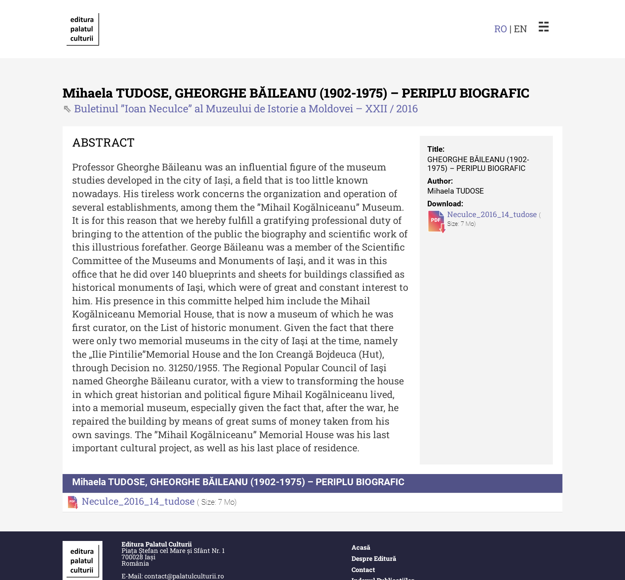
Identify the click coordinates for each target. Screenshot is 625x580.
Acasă (361, 547)
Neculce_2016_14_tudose (493, 214)
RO (500, 28)
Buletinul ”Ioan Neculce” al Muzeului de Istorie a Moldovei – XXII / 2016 (246, 108)
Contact (363, 569)
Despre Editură (374, 558)
